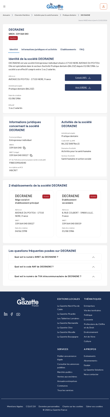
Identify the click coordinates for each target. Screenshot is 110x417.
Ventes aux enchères (67, 376)
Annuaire (6, 15)
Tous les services (65, 390)
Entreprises (89, 306)
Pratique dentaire (69, 15)
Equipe (87, 365)
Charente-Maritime (22, 15)
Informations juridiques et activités (39, 49)
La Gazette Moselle (66, 332)
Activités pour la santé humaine (46, 15)
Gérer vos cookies (94, 406)
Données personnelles (49, 406)
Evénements (90, 356)
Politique (88, 315)
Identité (14, 49)
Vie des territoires (92, 310)
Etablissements (68, 49)
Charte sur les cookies (72, 406)
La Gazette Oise (64, 327)
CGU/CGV (31, 406)
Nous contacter (91, 374)
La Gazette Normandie (67, 323)
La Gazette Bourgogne (67, 336)
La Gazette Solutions (93, 370)
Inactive (13, 38)
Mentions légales (15, 406)
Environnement (91, 332)
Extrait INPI (83, 77)
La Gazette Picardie (66, 314)
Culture (87, 341)
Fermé (46, 196)
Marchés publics (64, 372)
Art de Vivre (89, 336)
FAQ (82, 49)
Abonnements (90, 360)
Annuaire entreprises (67, 381)
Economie (88, 319)
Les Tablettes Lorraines (68, 318)
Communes (62, 385)
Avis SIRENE (83, 87)
